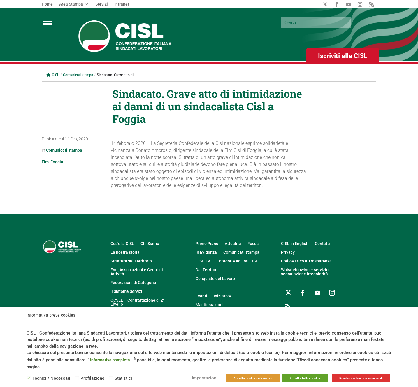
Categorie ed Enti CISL (237, 261)
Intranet (121, 4)
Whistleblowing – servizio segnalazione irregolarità (305, 272)
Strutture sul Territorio (131, 261)
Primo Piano (207, 243)
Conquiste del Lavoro (215, 278)
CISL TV (203, 261)
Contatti (322, 243)
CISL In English (294, 243)
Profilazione (92, 378)
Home (47, 4)
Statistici (123, 378)
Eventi (201, 296)
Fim (45, 162)
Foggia (56, 162)
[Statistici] (111, 378)
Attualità (233, 243)
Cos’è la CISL (122, 243)
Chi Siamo (149, 243)
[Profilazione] (77, 378)
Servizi (101, 4)
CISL (52, 75)
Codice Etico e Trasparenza (306, 261)
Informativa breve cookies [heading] (51, 315)
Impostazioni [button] (204, 378)
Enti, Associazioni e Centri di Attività (136, 272)
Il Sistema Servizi (126, 291)
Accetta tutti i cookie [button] (305, 378)
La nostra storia (125, 252)
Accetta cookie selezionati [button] (252, 378)
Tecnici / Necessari (51, 378)
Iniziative (222, 296)
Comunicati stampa (78, 75)
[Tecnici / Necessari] (29, 378)
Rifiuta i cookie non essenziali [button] (361, 378)
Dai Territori (207, 270)
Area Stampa (71, 4)
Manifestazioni (210, 305)
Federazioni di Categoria (133, 283)
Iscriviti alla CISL (342, 56)
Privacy (288, 252)
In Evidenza (206, 252)
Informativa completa (110, 360)
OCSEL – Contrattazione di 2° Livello (137, 302)
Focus (253, 243)
